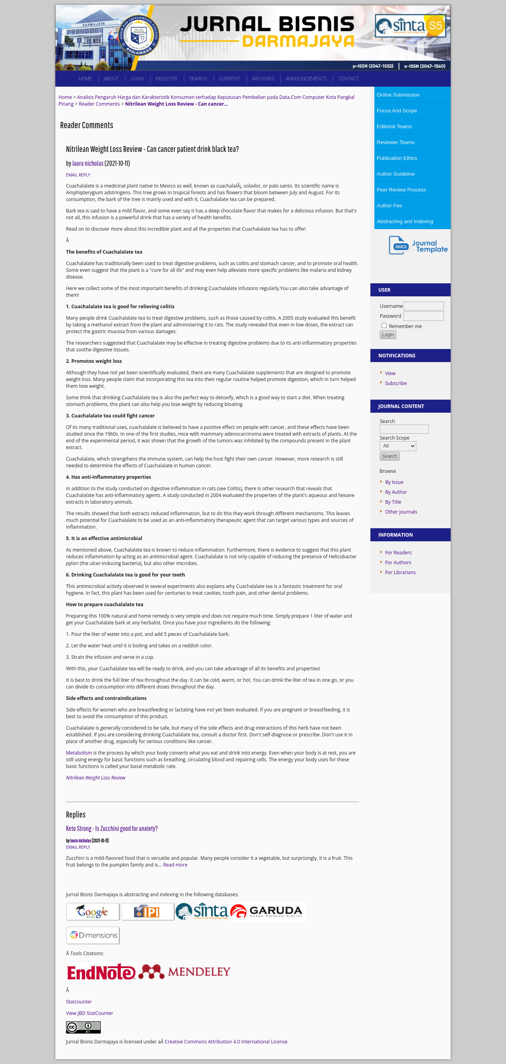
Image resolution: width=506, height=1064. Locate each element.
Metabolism (79, 752)
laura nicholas (88, 163)
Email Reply (78, 175)
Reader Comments (99, 104)
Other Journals (401, 511)
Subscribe (396, 383)
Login (137, 79)
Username (391, 306)
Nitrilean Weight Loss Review (95, 777)
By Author (396, 492)
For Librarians (400, 572)
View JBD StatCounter (89, 1013)
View (390, 373)
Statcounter (79, 1001)
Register (166, 79)
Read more (175, 864)
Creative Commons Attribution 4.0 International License (226, 1041)
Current (229, 79)
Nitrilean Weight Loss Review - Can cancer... (176, 104)
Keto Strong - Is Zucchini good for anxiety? (112, 828)
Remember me (405, 326)
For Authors (398, 562)
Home (85, 79)
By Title (393, 502)
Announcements (306, 79)
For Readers (398, 552)
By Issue (394, 482)
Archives (263, 79)
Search (198, 79)
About (111, 79)
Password (390, 316)
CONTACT (348, 79)
